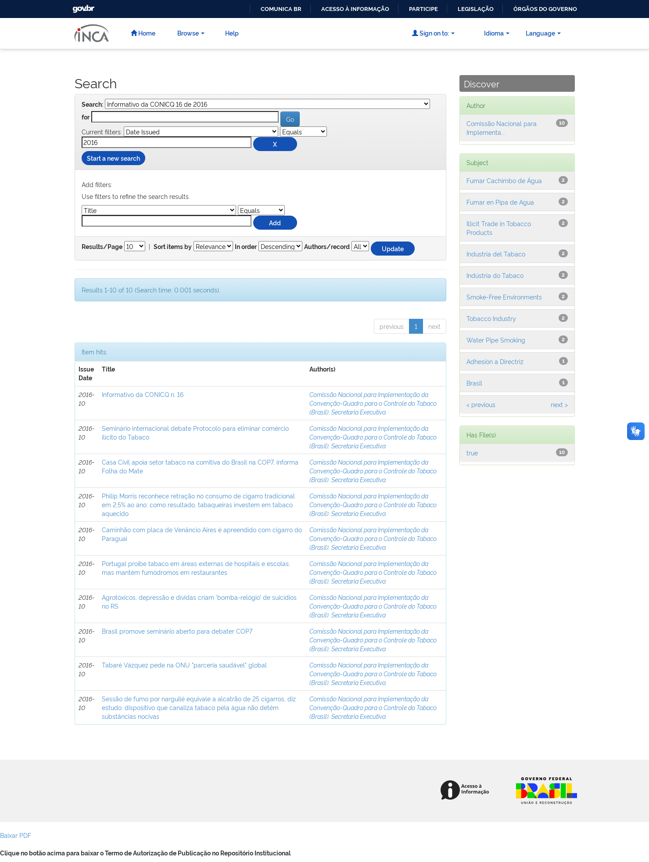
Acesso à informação (355, 9)
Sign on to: (433, 33)
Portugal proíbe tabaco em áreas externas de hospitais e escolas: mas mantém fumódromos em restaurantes (196, 567)
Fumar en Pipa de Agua (500, 202)
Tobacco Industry (491, 318)
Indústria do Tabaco (495, 275)
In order (246, 246)
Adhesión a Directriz (495, 361)
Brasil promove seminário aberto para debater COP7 (177, 631)
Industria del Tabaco (495, 253)
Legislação (476, 9)
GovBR (82, 6)
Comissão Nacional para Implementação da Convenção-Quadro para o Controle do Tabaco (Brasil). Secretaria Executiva (373, 403)
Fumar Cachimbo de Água (504, 180)
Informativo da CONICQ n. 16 (142, 394)
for (86, 117)
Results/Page (102, 246)
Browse (190, 33)
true (472, 452)
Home (143, 33)
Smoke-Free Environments (504, 296)
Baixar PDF (15, 835)
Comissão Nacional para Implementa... (501, 127)
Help (232, 33)
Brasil (474, 383)
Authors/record (327, 246)
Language (543, 33)
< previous (480, 404)
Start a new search (113, 158)
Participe (423, 9)
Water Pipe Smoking (495, 339)
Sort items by (173, 246)
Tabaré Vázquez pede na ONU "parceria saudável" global (184, 664)
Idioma (496, 33)
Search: (92, 104)
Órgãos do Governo (545, 9)
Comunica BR (281, 9)
